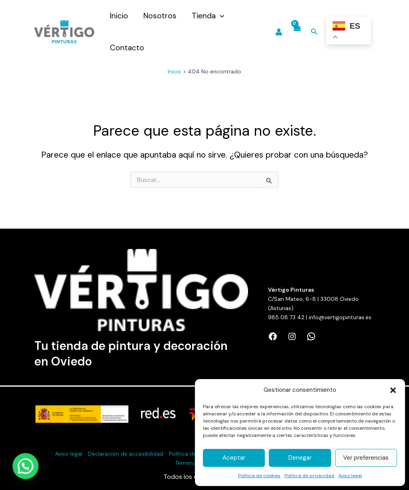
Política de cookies (259, 475)
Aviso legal (350, 475)
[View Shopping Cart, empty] (296, 32)
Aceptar (233, 458)
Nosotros (160, 16)
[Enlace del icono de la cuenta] (278, 32)
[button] (393, 390)
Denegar (300, 458)
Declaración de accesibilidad (125, 453)
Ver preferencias (366, 458)
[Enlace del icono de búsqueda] (314, 32)
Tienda (208, 16)
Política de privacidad (309, 475)
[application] (220, 16)
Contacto (127, 48)
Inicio (119, 16)
